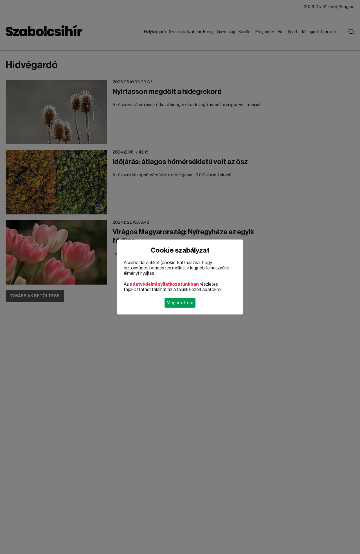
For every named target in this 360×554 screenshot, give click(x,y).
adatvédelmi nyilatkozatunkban (164, 284)
